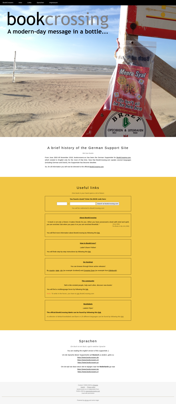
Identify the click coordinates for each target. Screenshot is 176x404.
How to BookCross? (88, 243)
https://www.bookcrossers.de (88, 357)
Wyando (95, 385)
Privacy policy (91, 387)
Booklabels (88, 304)
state (57, 270)
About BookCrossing (88, 218)
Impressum (53, 2)
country (52, 270)
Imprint (83, 387)
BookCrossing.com (124, 157)
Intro (20, 2)
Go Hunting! (88, 262)
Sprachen (40, 2)
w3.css (87, 400)
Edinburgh (112, 270)
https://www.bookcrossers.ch (88, 360)
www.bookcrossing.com (93, 391)
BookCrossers (8, 2)
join (78, 293)
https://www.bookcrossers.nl (88, 372)
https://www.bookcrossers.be (88, 369)
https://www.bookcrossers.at (88, 362)
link (98, 233)
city (61, 270)
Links (29, 2)
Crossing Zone (89, 270)
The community (88, 281)
